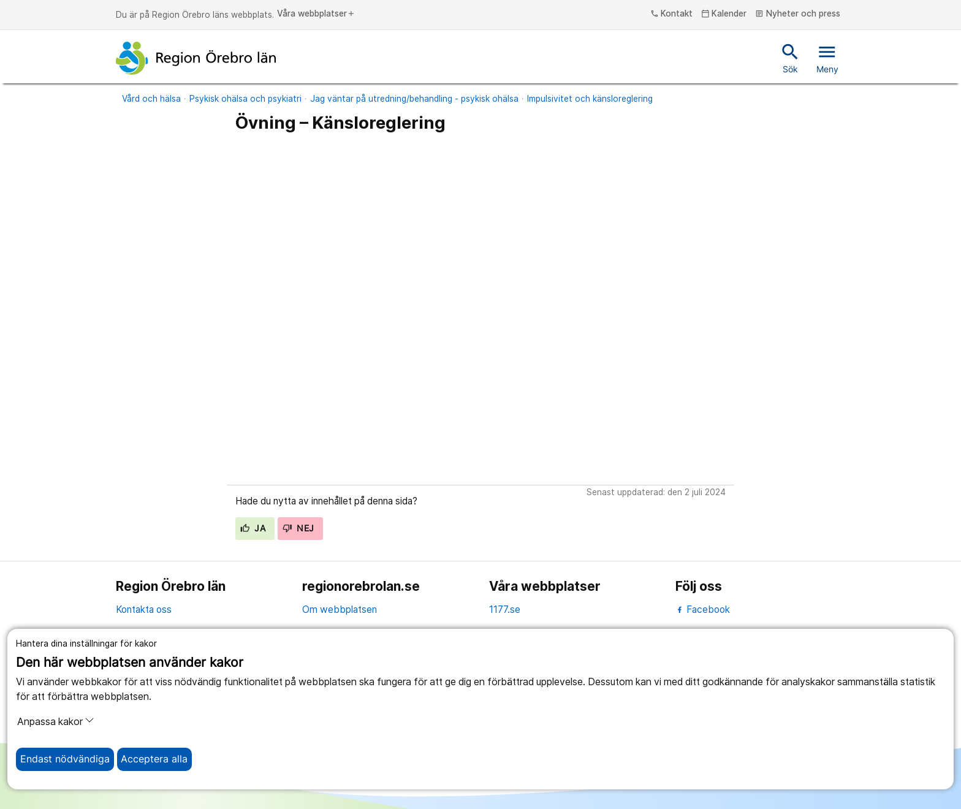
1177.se (504, 609)
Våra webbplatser (316, 14)
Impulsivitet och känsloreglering (590, 99)
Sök (790, 57)
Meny (827, 57)
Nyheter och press (797, 14)
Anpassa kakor (55, 721)
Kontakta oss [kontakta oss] (144, 609)
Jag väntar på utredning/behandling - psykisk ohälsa (414, 99)
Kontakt (671, 14)
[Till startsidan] (196, 58)
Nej (298, 528)
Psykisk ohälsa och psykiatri (245, 99)
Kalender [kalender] (724, 14)
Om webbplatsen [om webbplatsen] (339, 609)
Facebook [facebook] (702, 609)
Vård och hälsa (151, 99)
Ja (252, 528)
